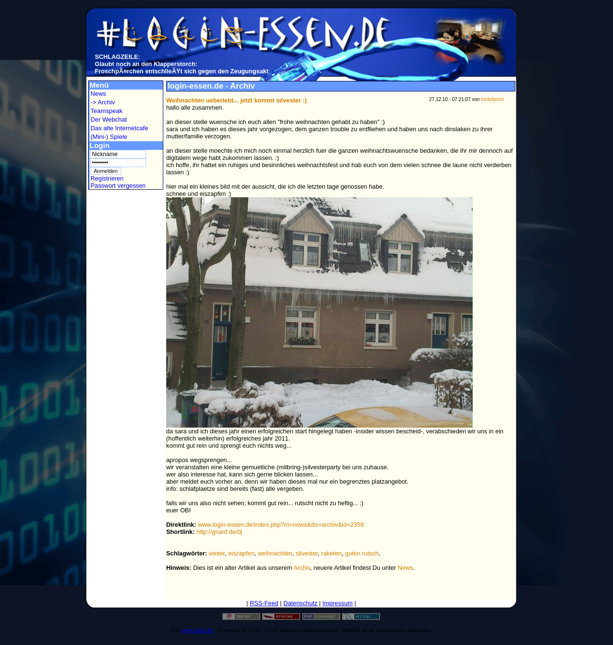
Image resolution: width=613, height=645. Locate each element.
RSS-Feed (264, 603)
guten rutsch (362, 553)
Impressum (337, 603)
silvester (306, 553)
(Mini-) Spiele (109, 136)
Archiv (302, 567)
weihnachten (275, 553)
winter (217, 553)
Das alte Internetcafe (119, 128)
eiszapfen (241, 553)
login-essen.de (197, 630)
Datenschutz (301, 603)
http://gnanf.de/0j (219, 531)
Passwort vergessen (118, 185)
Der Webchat (109, 119)
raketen (331, 553)
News (98, 93)
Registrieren (107, 178)
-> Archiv (103, 102)
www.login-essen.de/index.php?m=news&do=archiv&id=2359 (281, 524)
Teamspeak (107, 110)
